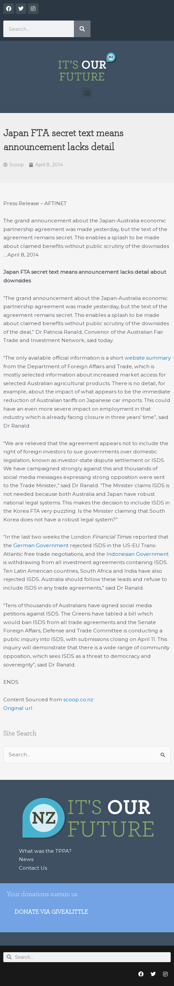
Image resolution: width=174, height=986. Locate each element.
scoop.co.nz (78, 699)
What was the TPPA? (45, 851)
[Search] (82, 29)
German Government (41, 545)
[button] (87, 92)
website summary (148, 358)
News (26, 859)
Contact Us (33, 868)
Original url (17, 708)
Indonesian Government (137, 554)
